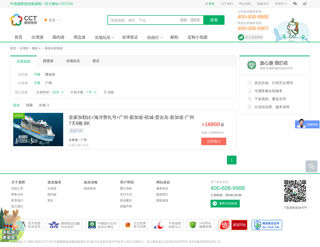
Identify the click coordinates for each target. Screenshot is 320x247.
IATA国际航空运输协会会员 (64, 225)
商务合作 (17, 194)
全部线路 (23, 61)
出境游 (38, 37)
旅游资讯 (90, 188)
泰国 (35, 48)
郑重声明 (126, 206)
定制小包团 (198, 37)
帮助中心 (281, 4)
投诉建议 (126, 200)
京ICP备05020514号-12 (204, 241)
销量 (29, 105)
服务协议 (162, 188)
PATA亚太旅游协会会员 (26, 225)
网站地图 (245, 4)
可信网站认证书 (233, 225)
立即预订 (214, 141)
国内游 (58, 37)
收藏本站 (263, 4)
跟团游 (48, 61)
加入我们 (17, 206)
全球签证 (130, 37)
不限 (37, 74)
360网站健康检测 (200, 225)
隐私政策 (162, 200)
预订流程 (126, 188)
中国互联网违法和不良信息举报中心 (168, 225)
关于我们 (227, 4)
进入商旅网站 (254, 37)
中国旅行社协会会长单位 (103, 225)
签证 (96, 61)
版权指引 (162, 194)
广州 (48, 83)
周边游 (80, 37)
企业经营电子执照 (135, 225)
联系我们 (17, 200)
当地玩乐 (102, 37)
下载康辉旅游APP (295, 194)
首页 (18, 37)
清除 (111, 92)
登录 (211, 4)
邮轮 (174, 37)
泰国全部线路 (54, 48)
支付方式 (126, 194)
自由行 (153, 37)
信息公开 (17, 188)
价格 (44, 105)
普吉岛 (50, 74)
